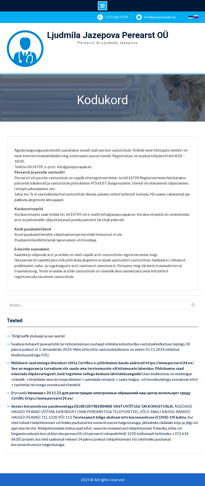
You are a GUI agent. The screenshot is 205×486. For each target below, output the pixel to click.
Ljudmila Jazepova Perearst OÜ (107, 35)
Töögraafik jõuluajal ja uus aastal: (38, 336)
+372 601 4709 (116, 17)
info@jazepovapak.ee (160, 17)
